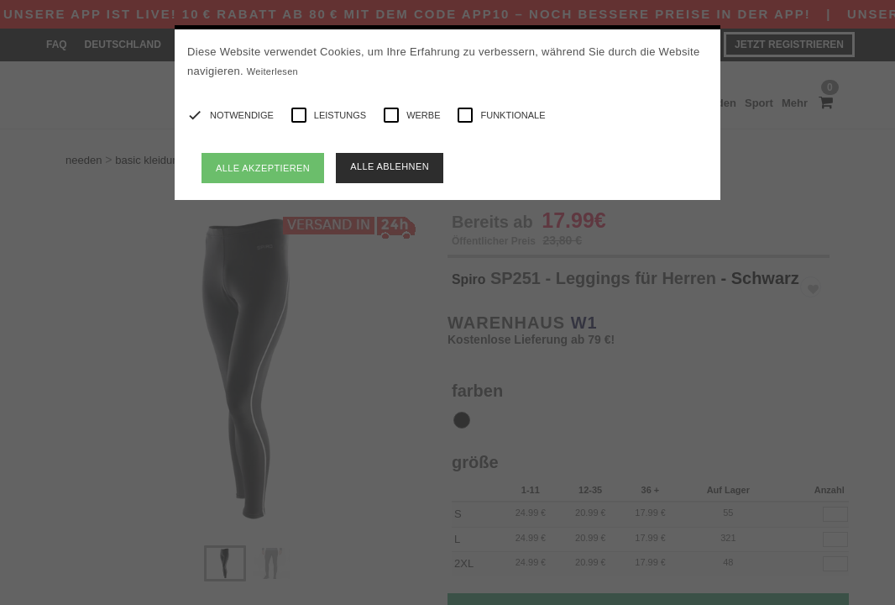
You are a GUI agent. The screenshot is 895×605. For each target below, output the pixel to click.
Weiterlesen (272, 71)
